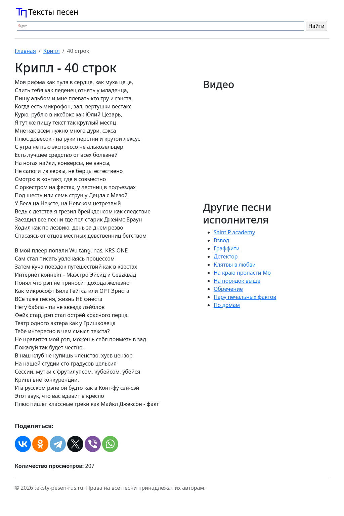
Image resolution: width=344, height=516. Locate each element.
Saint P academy (234, 232)
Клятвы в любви (235, 264)
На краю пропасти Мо (242, 272)
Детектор (226, 256)
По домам (227, 305)
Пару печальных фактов (245, 297)
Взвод (221, 240)
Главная (25, 51)
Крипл (51, 51)
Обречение (228, 289)
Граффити (227, 248)
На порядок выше (237, 280)
